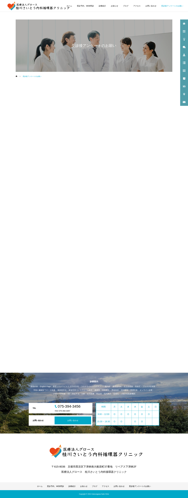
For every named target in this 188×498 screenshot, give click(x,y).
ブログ (125, 6)
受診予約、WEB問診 (85, 6)
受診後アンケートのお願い (172, 6)
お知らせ (114, 6)
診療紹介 (102, 6)
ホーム (69, 6)
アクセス (137, 6)
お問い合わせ (150, 6)
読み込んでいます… (70, 219)
